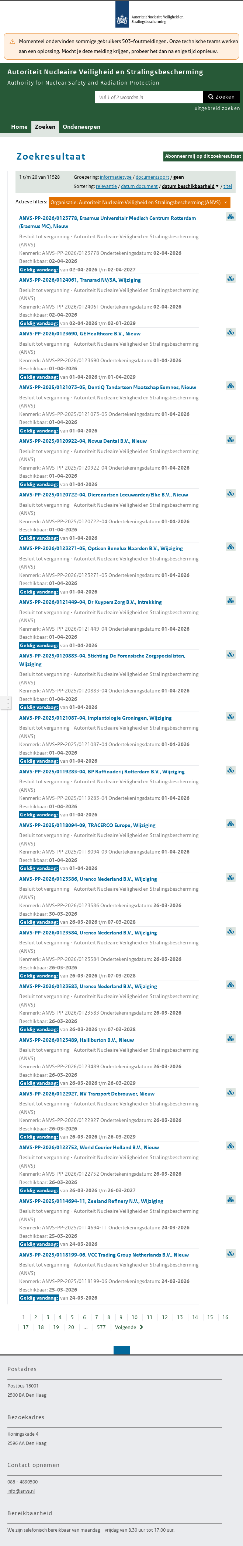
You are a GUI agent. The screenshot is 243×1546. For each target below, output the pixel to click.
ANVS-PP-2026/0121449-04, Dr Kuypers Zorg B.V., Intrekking (109, 624)
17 (26, 1327)
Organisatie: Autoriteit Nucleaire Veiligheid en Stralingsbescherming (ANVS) (136, 202)
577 (101, 1327)
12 (165, 1317)
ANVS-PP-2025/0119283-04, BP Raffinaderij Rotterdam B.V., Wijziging (109, 793)
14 (195, 1317)
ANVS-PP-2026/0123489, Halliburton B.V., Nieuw (109, 1062)
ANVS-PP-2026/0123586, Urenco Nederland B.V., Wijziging (109, 901)
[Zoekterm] (149, 97)
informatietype (116, 177)
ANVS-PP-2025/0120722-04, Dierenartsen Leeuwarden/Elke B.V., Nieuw (109, 516)
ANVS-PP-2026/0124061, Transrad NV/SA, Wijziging (109, 302)
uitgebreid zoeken (217, 108)
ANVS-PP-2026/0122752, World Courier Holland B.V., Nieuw (109, 1169)
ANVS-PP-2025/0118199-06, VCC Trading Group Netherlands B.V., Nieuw (109, 1276)
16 (225, 1317)
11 (150, 1317)
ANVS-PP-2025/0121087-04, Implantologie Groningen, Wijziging (109, 740)
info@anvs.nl (21, 1491)
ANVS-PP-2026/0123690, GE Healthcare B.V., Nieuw (109, 355)
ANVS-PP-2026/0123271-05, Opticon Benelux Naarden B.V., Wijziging (109, 570)
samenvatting (231, 216)
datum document (139, 186)
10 (135, 1317)
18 (41, 1327)
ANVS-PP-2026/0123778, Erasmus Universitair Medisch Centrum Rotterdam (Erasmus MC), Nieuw (109, 244)
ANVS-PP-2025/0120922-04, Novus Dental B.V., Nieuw (109, 463)
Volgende (125, 1327)
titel (227, 186)
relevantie (106, 186)
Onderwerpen (81, 127)
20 (71, 1327)
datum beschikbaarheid (188, 186)
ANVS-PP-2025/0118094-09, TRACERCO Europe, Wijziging (109, 847)
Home (19, 127)
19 (56, 1327)
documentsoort (152, 177)
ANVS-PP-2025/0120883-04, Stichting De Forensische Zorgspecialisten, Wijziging (109, 682)
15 (210, 1317)
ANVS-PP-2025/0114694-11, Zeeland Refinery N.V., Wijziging (109, 1223)
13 (180, 1317)
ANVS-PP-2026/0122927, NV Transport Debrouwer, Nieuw (109, 1115)
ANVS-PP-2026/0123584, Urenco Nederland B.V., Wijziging (109, 954)
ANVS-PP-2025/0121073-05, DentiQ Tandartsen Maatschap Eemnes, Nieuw (109, 409)
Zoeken (225, 96)
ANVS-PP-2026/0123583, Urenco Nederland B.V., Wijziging (109, 1008)
